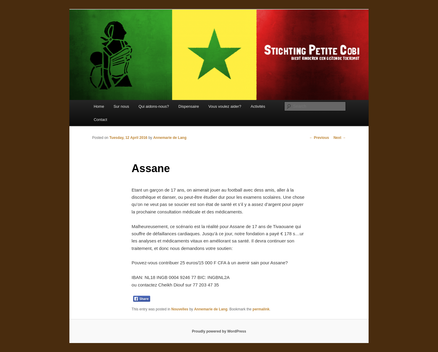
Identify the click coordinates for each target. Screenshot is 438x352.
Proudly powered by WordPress (219, 331)
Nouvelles (179, 309)
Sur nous (121, 106)
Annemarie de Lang (169, 138)
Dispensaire (188, 106)
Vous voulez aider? (224, 106)
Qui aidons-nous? (154, 106)
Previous (319, 138)
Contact (100, 119)
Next (340, 138)
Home (99, 106)
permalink (261, 309)
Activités (258, 106)
